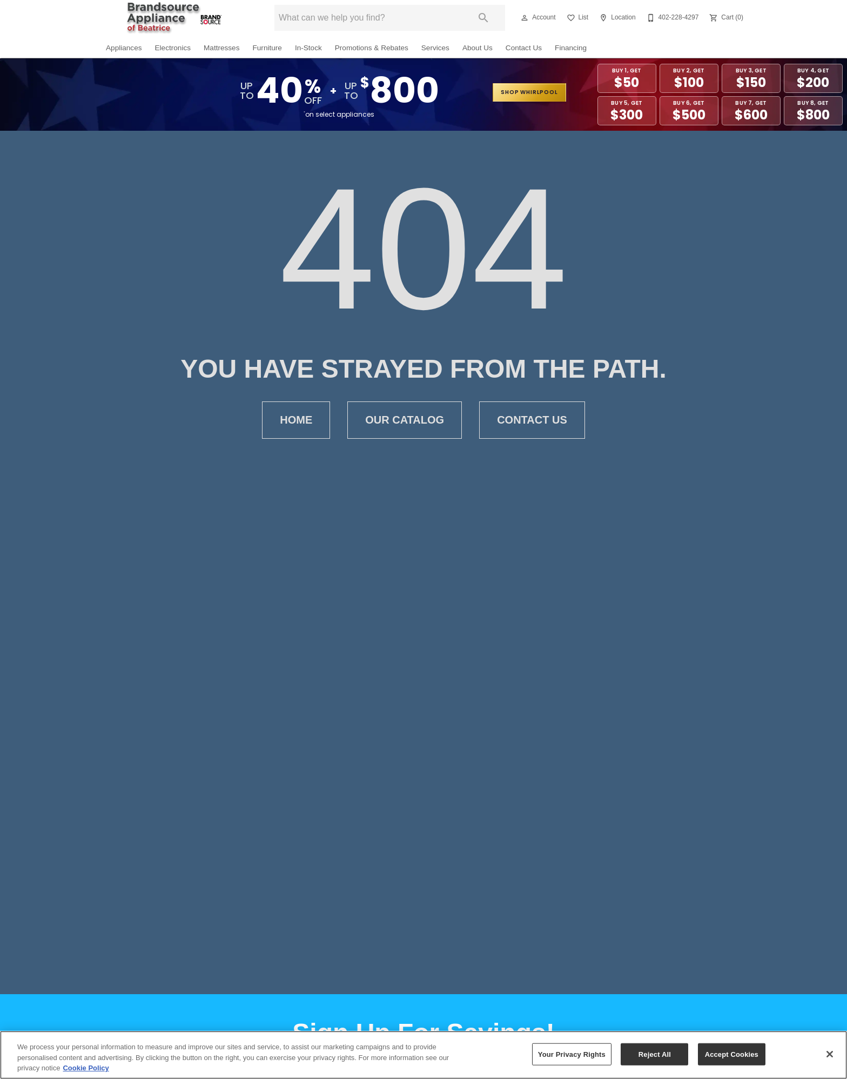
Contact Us (524, 48)
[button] (524, 17)
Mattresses (221, 48)
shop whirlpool (529, 92)
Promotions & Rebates (371, 48)
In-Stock (308, 48)
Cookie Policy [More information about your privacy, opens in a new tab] (86, 1068)
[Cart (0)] (725, 17)
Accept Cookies (731, 1054)
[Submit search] (483, 18)
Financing (571, 48)
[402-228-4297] (671, 17)
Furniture (266, 48)
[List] (576, 17)
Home (296, 420)
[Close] (830, 1054)
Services (435, 48)
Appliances (124, 48)
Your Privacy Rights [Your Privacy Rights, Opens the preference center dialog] (572, 1054)
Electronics (173, 48)
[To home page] (174, 18)
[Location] (616, 17)
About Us (477, 48)
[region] (423, 1055)
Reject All (654, 1054)
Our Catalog (404, 420)
